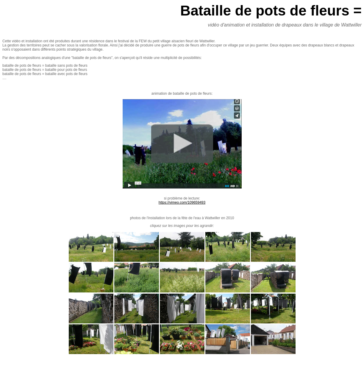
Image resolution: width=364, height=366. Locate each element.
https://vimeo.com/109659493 (182, 202)
